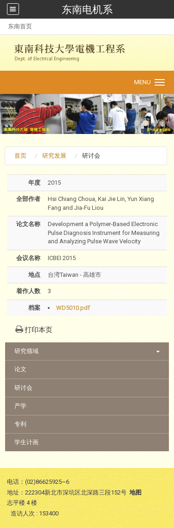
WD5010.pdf (73, 307)
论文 (20, 369)
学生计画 (26, 442)
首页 (20, 155)
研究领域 (26, 351)
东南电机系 (87, 9)
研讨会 (23, 387)
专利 (20, 424)
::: (3, 26)
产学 (20, 405)
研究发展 (54, 155)
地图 (135, 492)
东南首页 (20, 26)
